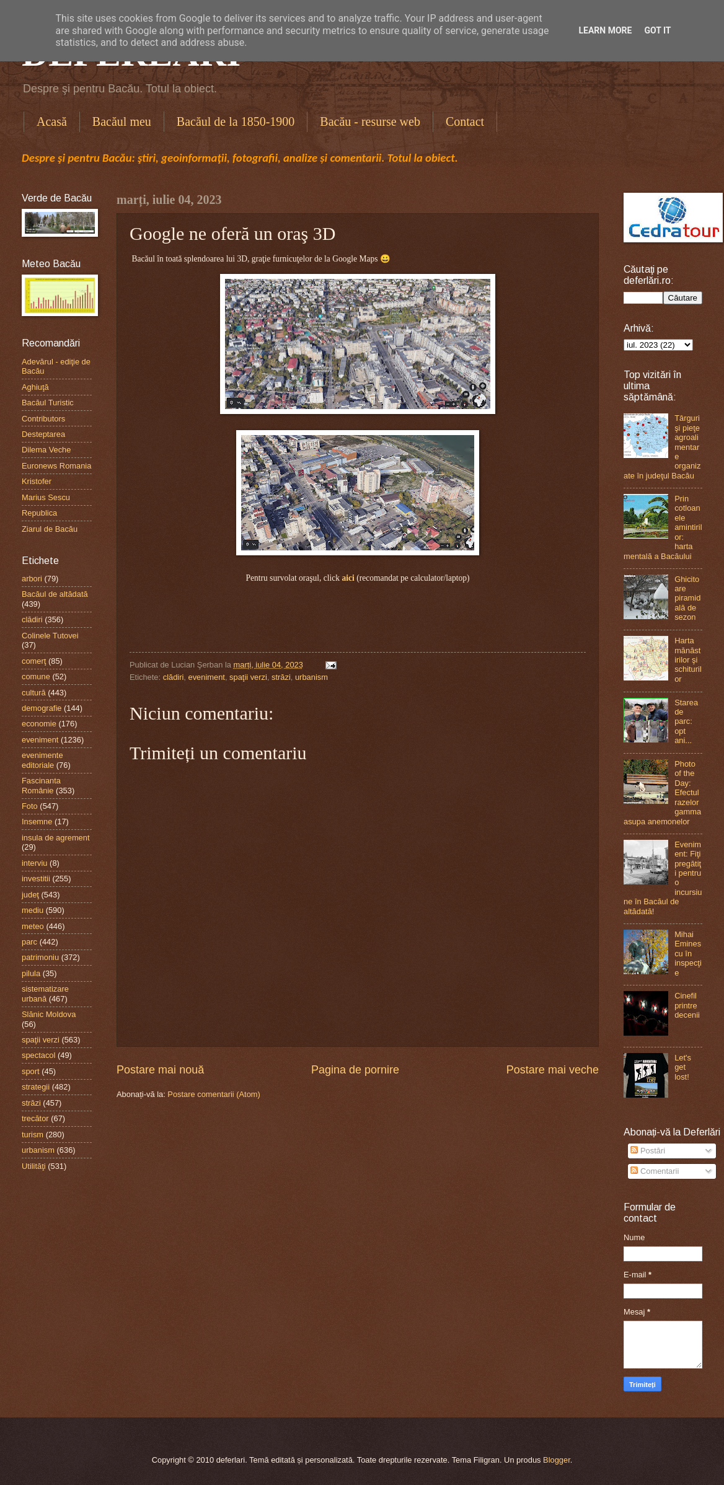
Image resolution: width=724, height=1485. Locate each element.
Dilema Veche (46, 449)
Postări (647, 1150)
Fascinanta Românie (41, 785)
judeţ (30, 894)
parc (29, 941)
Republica (39, 513)
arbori (32, 578)
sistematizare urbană (45, 993)
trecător (35, 1118)
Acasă (52, 121)
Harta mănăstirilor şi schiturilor (688, 660)
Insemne (37, 821)
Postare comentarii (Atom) (213, 1094)
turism (32, 1134)
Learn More (605, 30)
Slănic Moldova (49, 1014)
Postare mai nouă (160, 1070)
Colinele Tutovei (50, 635)
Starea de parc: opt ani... (686, 722)
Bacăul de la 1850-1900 (236, 121)
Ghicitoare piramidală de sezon (687, 598)
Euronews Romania (56, 465)
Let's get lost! (682, 1067)
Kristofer (36, 481)
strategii (36, 1086)
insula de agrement (56, 837)
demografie (41, 708)
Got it (657, 30)
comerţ (34, 661)
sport (31, 1071)
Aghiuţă (35, 387)
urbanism (311, 677)
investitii (36, 878)
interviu (35, 863)
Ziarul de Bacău (49, 529)
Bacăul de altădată (55, 594)
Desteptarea (43, 434)
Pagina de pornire (355, 1070)
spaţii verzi (248, 677)
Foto (30, 806)
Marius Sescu (46, 497)
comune (36, 676)
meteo (33, 926)
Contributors (43, 418)
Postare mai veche (552, 1070)
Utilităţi (34, 1166)
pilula (31, 973)
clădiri (173, 677)
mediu (32, 910)
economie (39, 723)
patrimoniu (40, 957)
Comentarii (654, 1171)
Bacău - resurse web (370, 121)
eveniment (206, 677)
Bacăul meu (121, 121)
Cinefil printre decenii (687, 1005)
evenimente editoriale (42, 760)
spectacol (38, 1055)
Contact (465, 121)
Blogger (556, 1460)
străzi (281, 677)
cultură (34, 692)
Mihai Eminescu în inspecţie (688, 953)
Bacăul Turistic (48, 402)
